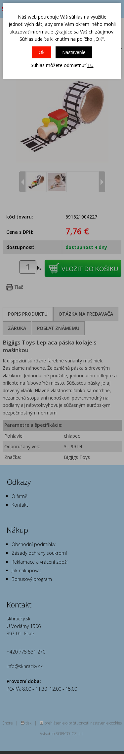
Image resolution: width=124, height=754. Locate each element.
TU (90, 65)
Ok (42, 52)
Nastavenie (73, 52)
